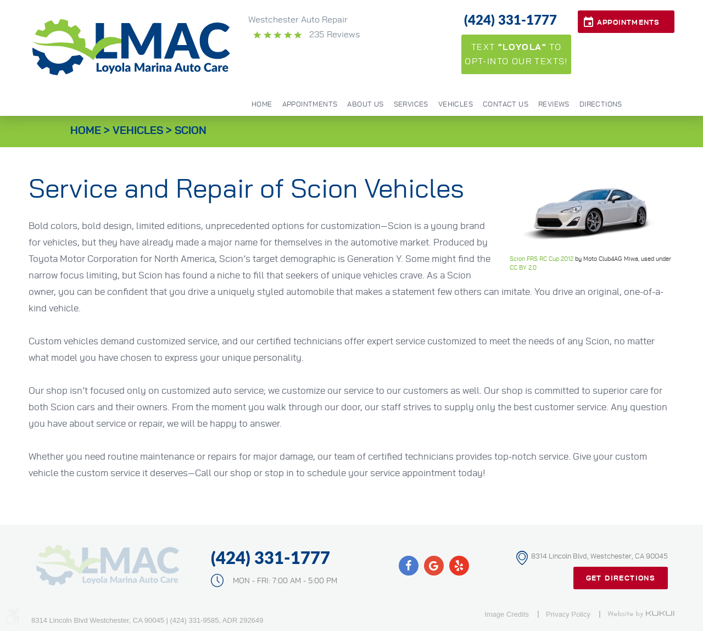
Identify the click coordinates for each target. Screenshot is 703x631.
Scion (191, 131)
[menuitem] (262, 104)
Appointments (628, 22)
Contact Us (505, 104)
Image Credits (506, 614)
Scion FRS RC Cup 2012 (541, 259)
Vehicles (455, 104)
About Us (365, 104)
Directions (600, 104)
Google (434, 566)
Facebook (409, 566)
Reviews (554, 104)
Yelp (459, 566)
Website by (640, 614)
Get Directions (621, 578)
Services (411, 104)
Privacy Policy (568, 614)
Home (262, 104)
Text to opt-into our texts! (516, 54)
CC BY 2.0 (523, 268)
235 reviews (333, 34)
